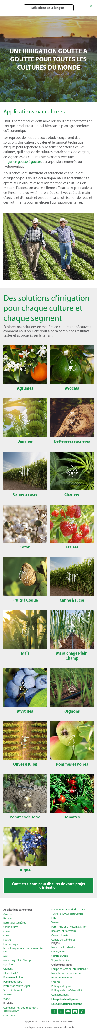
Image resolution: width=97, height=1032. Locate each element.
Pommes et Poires (13, 977)
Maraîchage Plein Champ (17, 960)
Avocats (7, 914)
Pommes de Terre (12, 981)
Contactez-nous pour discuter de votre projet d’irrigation (48, 886)
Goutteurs (9, 1015)
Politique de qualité (62, 986)
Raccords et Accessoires (64, 931)
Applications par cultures (17, 909)
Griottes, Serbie (60, 955)
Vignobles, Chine (60, 960)
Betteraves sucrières (14, 922)
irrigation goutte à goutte (22, 162)
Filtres (54, 918)
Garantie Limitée (60, 935)
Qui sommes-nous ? (62, 964)
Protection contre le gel (16, 986)
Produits (8, 1003)
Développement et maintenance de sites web (49, 1027)
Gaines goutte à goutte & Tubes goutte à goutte (20, 1009)
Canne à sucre (10, 927)
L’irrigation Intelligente (64, 999)
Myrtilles (8, 964)
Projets (55, 943)
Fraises (7, 939)
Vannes (55, 922)
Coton (6, 935)
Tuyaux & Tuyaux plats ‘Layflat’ (67, 913)
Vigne (6, 998)
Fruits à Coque (11, 944)
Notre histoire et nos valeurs (66, 973)
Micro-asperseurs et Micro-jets (68, 909)
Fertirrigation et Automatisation (69, 926)
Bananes (7, 918)
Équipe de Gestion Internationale (69, 969)
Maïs (5, 955)
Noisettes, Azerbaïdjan (63, 947)
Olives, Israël (58, 951)
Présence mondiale (62, 977)
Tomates (7, 994)
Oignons (8, 968)
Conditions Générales (63, 939)
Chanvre (7, 931)
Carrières (56, 982)
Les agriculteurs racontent (66, 1003)
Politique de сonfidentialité (66, 990)
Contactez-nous (60, 994)
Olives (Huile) (10, 973)
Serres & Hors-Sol (12, 990)
